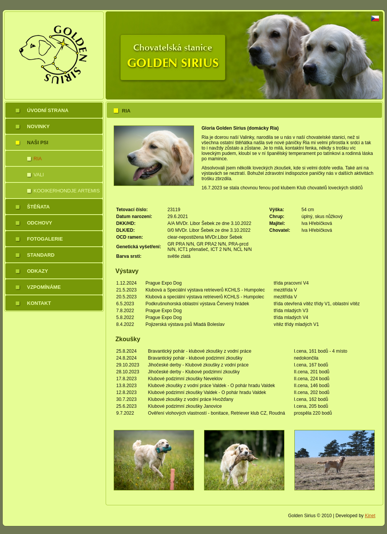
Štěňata (38, 207)
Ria (38, 158)
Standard (41, 255)
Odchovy (39, 223)
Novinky (38, 126)
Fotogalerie (45, 239)
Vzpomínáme (44, 287)
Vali (39, 174)
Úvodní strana (48, 110)
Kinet (370, 515)
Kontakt (39, 303)
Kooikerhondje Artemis (67, 191)
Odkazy (37, 271)
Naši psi (38, 142)
